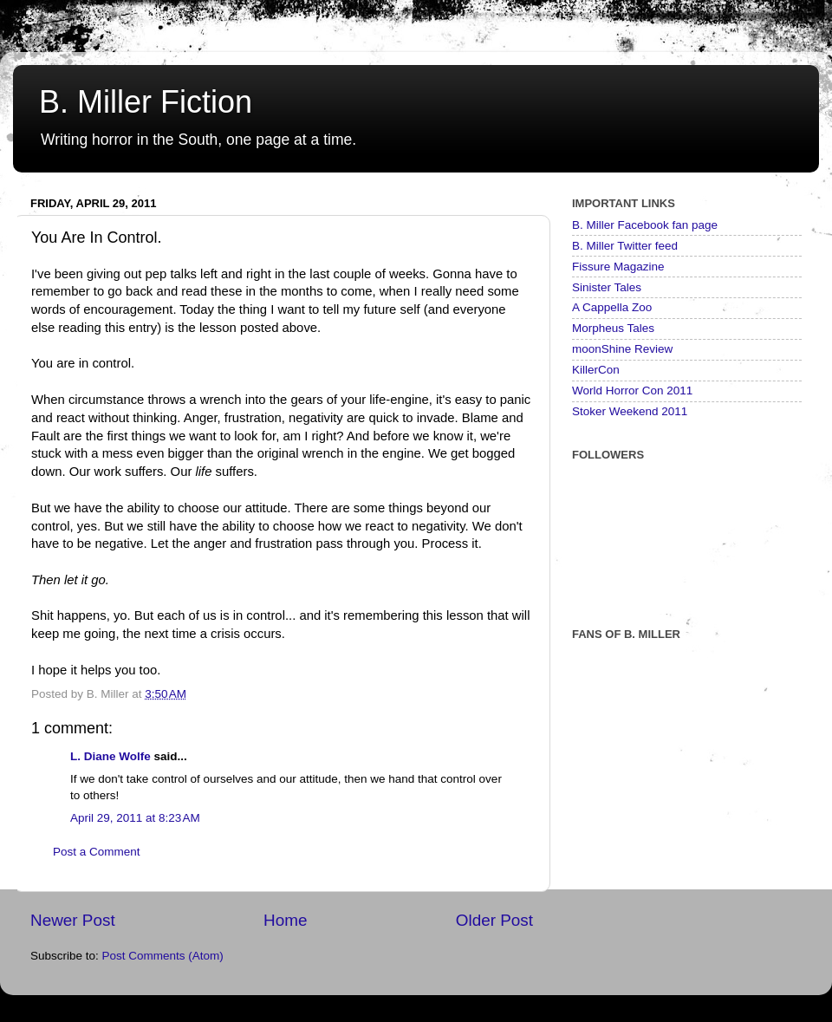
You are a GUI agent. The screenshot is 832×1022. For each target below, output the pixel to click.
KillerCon (596, 369)
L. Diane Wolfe (110, 756)
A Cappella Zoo (612, 307)
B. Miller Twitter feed (625, 245)
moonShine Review (622, 348)
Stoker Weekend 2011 (629, 411)
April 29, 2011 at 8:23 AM (135, 817)
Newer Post (72, 920)
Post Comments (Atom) (163, 955)
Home (285, 920)
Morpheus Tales (613, 328)
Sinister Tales (606, 287)
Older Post (494, 920)
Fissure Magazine (618, 266)
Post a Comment (96, 851)
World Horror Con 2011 (632, 390)
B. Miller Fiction (145, 102)
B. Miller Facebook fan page (645, 224)
